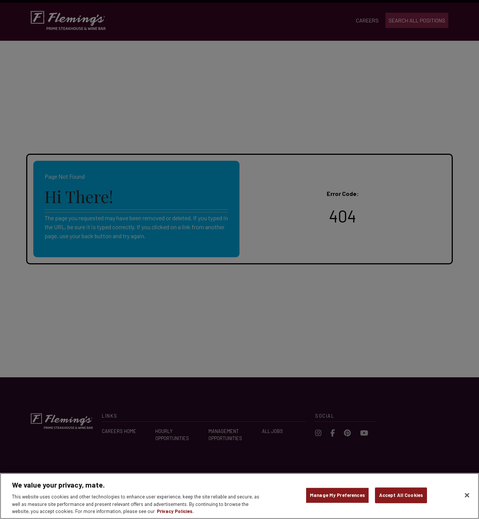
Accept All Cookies (401, 495)
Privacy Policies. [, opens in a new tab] (175, 511)
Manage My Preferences (337, 495)
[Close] (467, 495)
